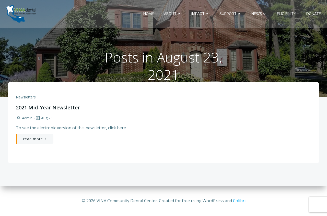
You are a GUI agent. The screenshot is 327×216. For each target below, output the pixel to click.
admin (24, 118)
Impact (200, 14)
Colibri (239, 201)
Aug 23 (44, 118)
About (172, 14)
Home (148, 14)
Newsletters (26, 97)
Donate (313, 14)
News (259, 14)
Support (230, 14)
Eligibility (286, 14)
